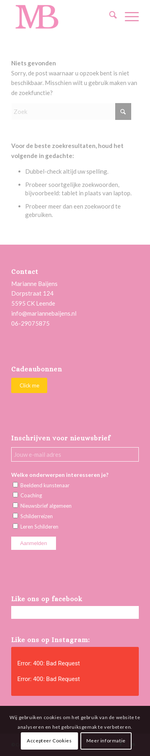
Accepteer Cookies (49, 741)
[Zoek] (109, 16)
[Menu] (128, 16)
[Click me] (29, 385)
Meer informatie (106, 741)
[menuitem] (109, 16)
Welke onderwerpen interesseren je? (59, 474)
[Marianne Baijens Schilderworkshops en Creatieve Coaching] (62, 16)
